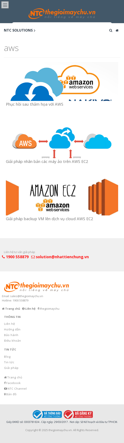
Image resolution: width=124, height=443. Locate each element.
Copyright (31, 430)
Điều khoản (12, 341)
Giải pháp (11, 368)
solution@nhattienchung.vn (62, 256)
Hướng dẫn (12, 329)
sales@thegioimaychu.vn (26, 296)
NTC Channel (17, 388)
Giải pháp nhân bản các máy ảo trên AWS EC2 (47, 161)
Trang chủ (14, 377)
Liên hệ (9, 324)
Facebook (13, 383)
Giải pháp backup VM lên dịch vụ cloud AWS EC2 (49, 218)
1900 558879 (17, 256)
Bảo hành (11, 335)
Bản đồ (11, 394)
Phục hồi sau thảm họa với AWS (34, 104)
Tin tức (9, 362)
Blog (7, 357)
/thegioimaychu (49, 309)
